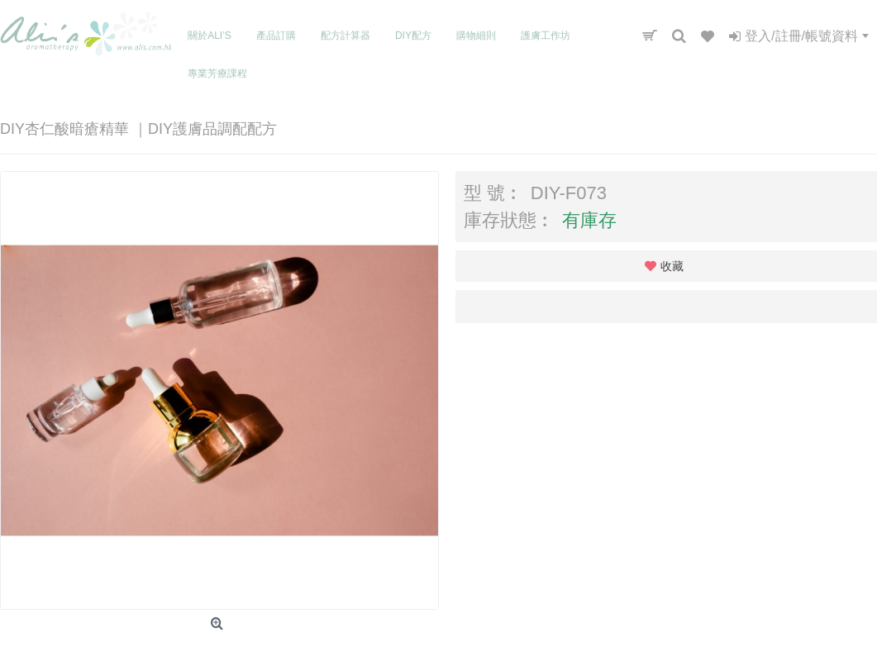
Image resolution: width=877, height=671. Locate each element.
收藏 (672, 266)
